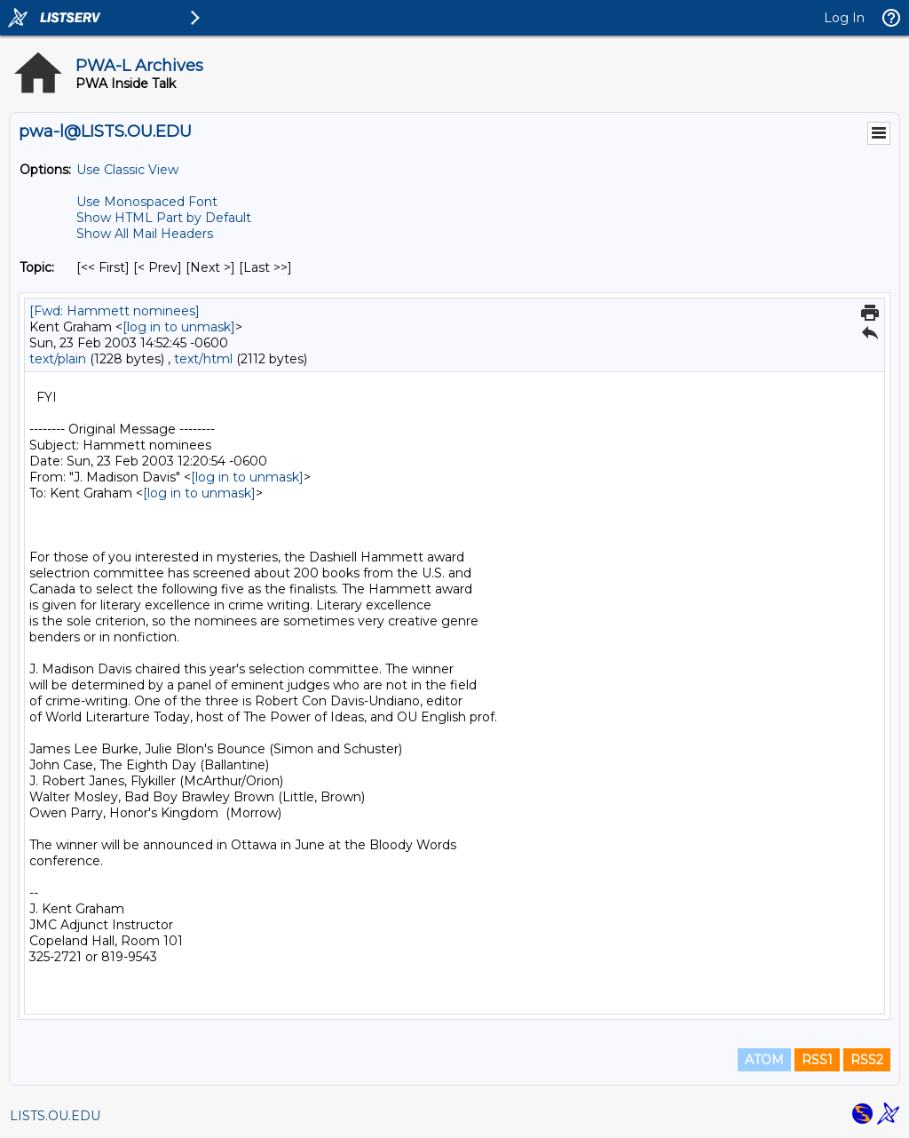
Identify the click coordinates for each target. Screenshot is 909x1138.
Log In (844, 18)
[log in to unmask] (179, 327)
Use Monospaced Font (146, 202)
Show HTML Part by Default (163, 218)
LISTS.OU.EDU (55, 1116)
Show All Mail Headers (144, 234)
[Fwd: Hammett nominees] (114, 311)
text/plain (57, 359)
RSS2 (866, 1060)
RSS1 (817, 1060)
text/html (203, 359)
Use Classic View (127, 170)
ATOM (764, 1060)
